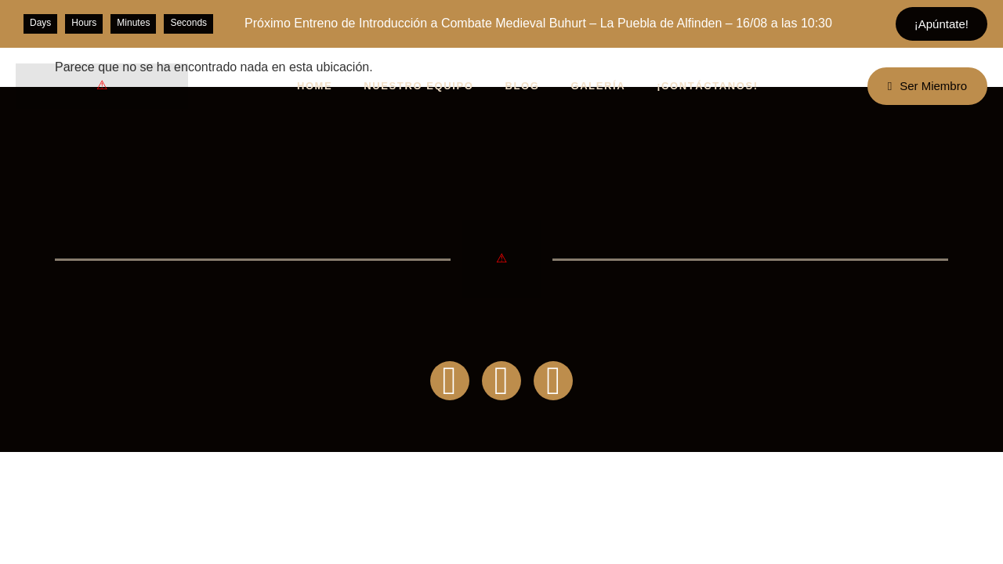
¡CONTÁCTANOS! (708, 86)
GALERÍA (597, 86)
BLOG (522, 86)
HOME (314, 86)
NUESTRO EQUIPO (418, 86)
